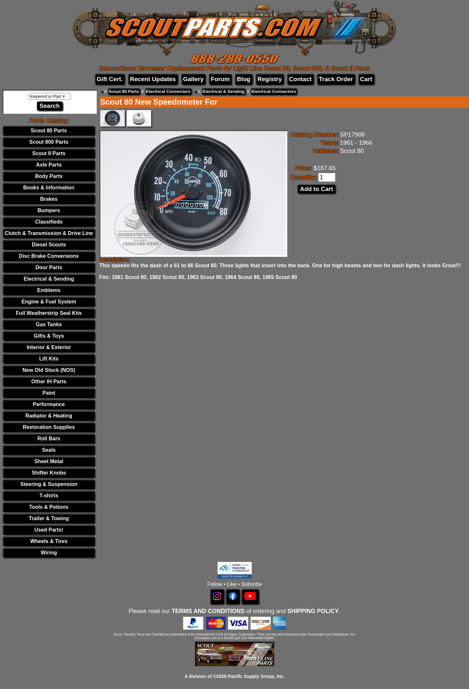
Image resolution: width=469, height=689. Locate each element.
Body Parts (49, 176)
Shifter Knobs (49, 473)
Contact (300, 79)
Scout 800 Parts (48, 142)
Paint (48, 393)
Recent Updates (153, 79)
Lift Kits (49, 358)
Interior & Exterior (49, 347)
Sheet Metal (48, 461)
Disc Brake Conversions (49, 256)
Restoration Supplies (49, 427)
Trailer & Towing (49, 518)
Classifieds (49, 222)
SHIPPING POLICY (313, 611)
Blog (243, 79)
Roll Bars (48, 438)
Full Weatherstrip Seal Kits (49, 313)
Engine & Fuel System (48, 301)
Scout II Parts (48, 153)
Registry (270, 79)
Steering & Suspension (48, 484)
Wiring (49, 552)
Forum (220, 79)
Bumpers (48, 210)
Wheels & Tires (48, 541)
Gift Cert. (110, 79)
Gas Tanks (49, 324)
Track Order (336, 79)
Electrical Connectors (168, 91)
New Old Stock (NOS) (48, 370)
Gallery (193, 79)
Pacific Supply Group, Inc (255, 676)
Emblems (48, 290)
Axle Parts (49, 165)
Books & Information (48, 187)
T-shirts (48, 495)
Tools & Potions (49, 507)
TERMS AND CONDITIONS (208, 611)
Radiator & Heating (48, 415)
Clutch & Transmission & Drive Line (49, 233)
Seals (49, 450)
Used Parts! (48, 530)
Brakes (48, 199)
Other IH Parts (48, 381)
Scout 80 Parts (49, 130)
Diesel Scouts (49, 244)
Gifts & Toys (49, 336)
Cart (366, 79)
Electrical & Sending (49, 279)
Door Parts (49, 267)
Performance (49, 404)
